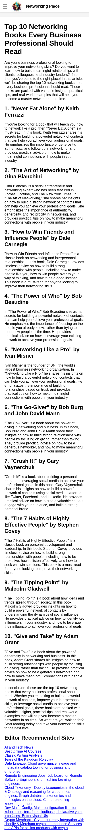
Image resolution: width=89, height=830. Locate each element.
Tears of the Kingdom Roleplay (28, 759)
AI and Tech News (18, 747)
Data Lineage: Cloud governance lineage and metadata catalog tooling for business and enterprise (40, 767)
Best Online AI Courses (22, 751)
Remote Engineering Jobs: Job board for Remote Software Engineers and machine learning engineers (43, 779)
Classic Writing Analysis (23, 755)
